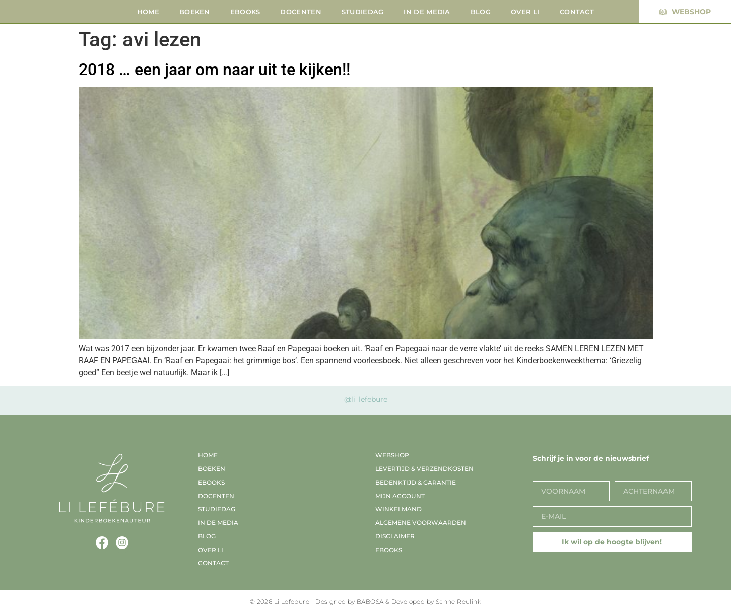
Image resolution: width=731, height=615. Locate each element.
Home (148, 12)
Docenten (300, 12)
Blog (481, 12)
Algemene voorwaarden (420, 522)
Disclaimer (395, 536)
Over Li (525, 12)
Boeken (194, 12)
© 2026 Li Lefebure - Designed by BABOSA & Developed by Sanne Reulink (365, 601)
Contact (577, 12)
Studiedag (363, 12)
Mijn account (400, 496)
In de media (427, 12)
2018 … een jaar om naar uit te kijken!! (214, 69)
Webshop (392, 455)
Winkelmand (398, 509)
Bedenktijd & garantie (415, 482)
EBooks (245, 12)
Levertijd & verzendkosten (424, 468)
